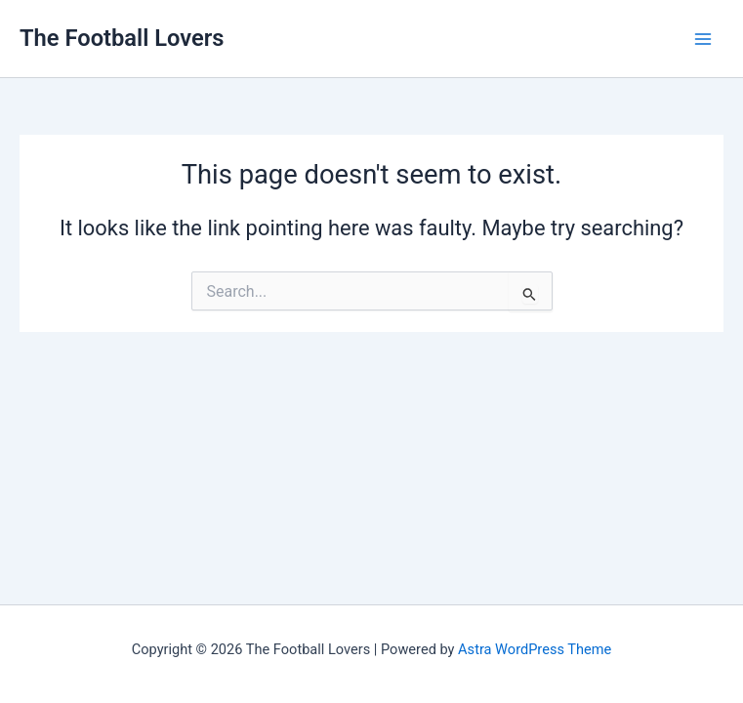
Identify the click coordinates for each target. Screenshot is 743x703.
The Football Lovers (122, 38)
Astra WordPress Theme (534, 649)
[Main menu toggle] (702, 39)
